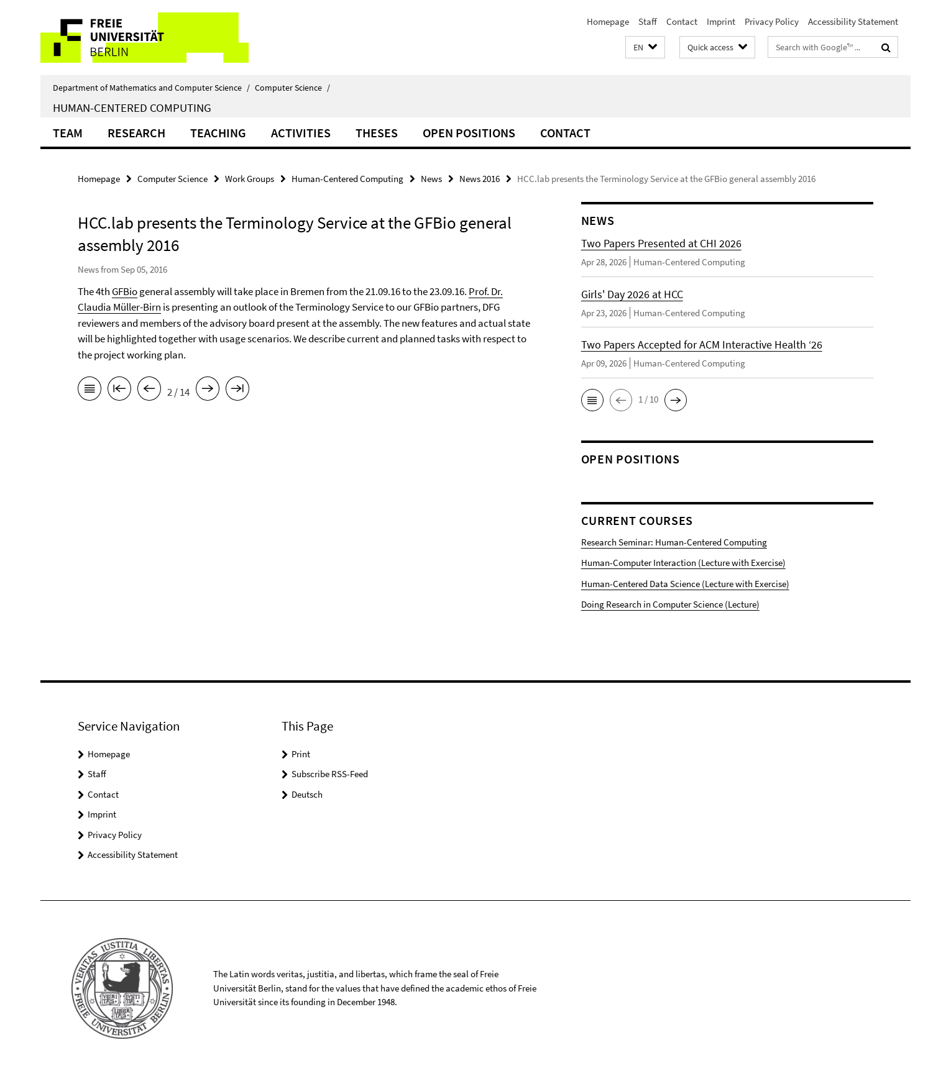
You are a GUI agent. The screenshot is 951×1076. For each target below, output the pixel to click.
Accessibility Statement (853, 21)
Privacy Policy (772, 21)
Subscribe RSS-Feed (330, 774)
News (431, 179)
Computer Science (292, 87)
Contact (681, 21)
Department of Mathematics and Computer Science (151, 87)
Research (136, 132)
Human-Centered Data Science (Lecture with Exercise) (685, 584)
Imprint (721, 21)
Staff (647, 21)
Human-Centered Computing (132, 107)
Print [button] (301, 754)
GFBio (124, 291)
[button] (645, 47)
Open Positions (469, 132)
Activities (301, 132)
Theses (377, 132)
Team (68, 132)
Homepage (608, 21)
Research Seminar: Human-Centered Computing (674, 542)
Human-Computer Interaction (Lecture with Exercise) (683, 562)
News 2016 (479, 179)
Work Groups (249, 179)
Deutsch (307, 794)
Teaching (218, 132)
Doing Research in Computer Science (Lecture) (670, 604)
